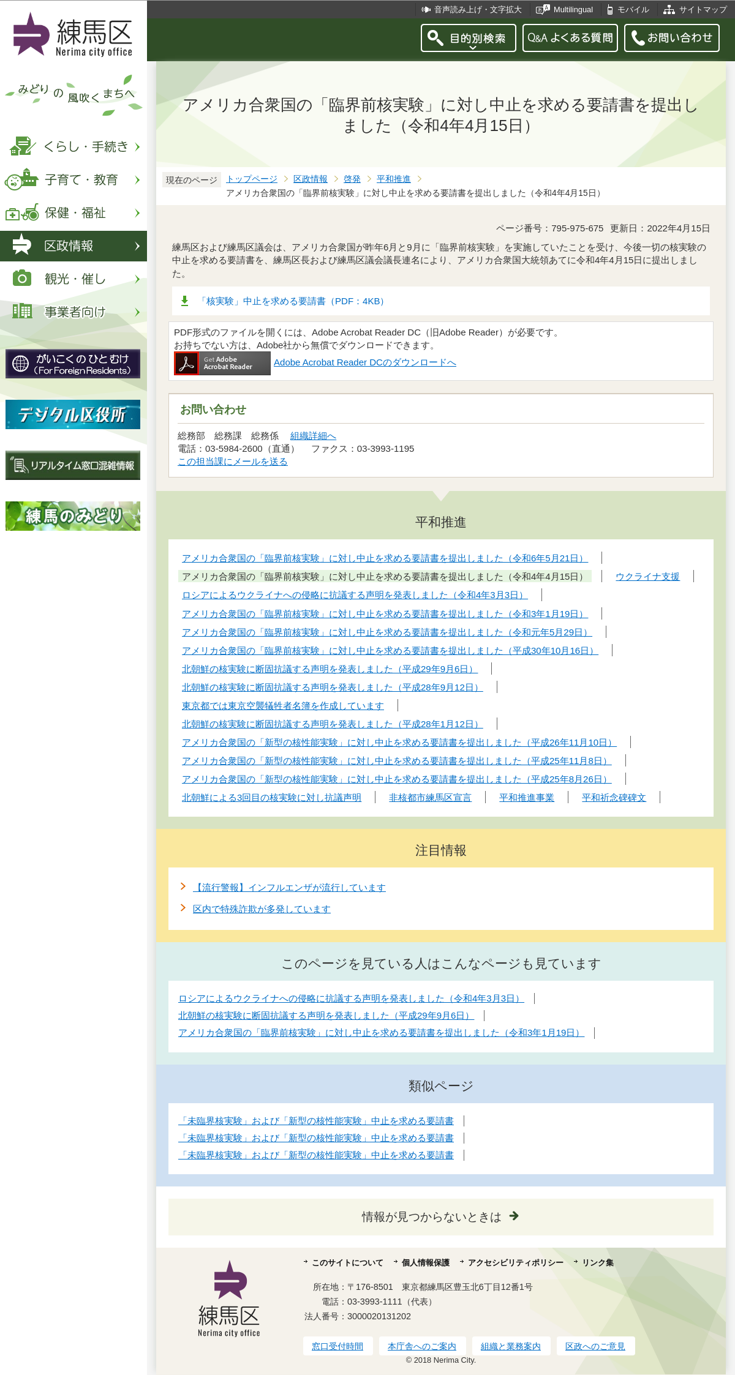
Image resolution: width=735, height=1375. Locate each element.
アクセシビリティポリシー (516, 1262)
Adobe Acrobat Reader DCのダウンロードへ (315, 362)
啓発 (352, 179)
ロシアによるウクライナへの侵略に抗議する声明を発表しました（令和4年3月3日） (351, 998)
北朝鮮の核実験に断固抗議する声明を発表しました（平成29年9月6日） (326, 1015)
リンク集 (598, 1262)
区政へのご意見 (595, 1346)
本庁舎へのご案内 (422, 1346)
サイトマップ (703, 9)
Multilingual (573, 9)
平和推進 (394, 179)
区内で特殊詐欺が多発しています (262, 909)
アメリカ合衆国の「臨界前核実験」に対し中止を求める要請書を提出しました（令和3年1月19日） (381, 1032)
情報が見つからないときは (432, 1216)
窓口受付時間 (337, 1346)
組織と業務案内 (511, 1346)
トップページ (251, 179)
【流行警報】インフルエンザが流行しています (289, 887)
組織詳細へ (313, 435)
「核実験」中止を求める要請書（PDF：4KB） (293, 301)
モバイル (633, 9)
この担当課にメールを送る (233, 461)
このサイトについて (347, 1262)
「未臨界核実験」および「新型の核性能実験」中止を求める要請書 (316, 1120)
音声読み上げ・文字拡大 (478, 9)
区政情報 (310, 179)
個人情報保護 (426, 1262)
